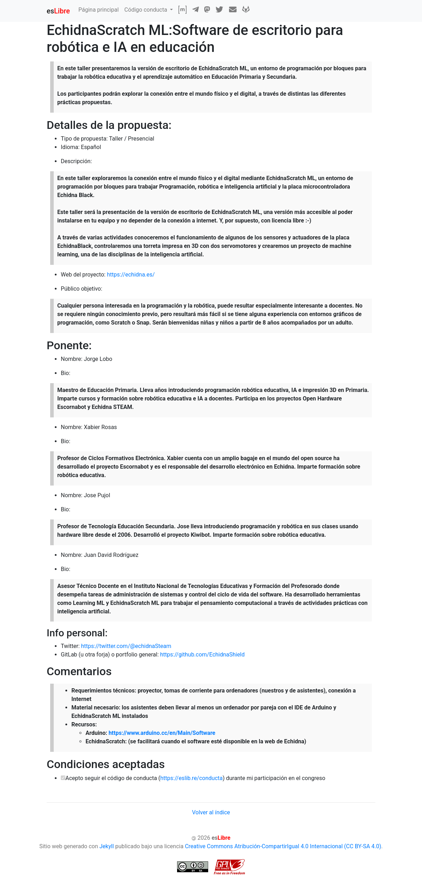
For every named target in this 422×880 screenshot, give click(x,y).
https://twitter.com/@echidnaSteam (126, 646)
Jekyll (106, 846)
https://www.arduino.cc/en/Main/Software (162, 733)
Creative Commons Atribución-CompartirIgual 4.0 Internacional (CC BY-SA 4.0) (283, 846)
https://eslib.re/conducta (191, 778)
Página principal (98, 9)
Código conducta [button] (146, 9)
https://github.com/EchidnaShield (202, 654)
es (58, 11)
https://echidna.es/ (131, 274)
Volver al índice (211, 812)
